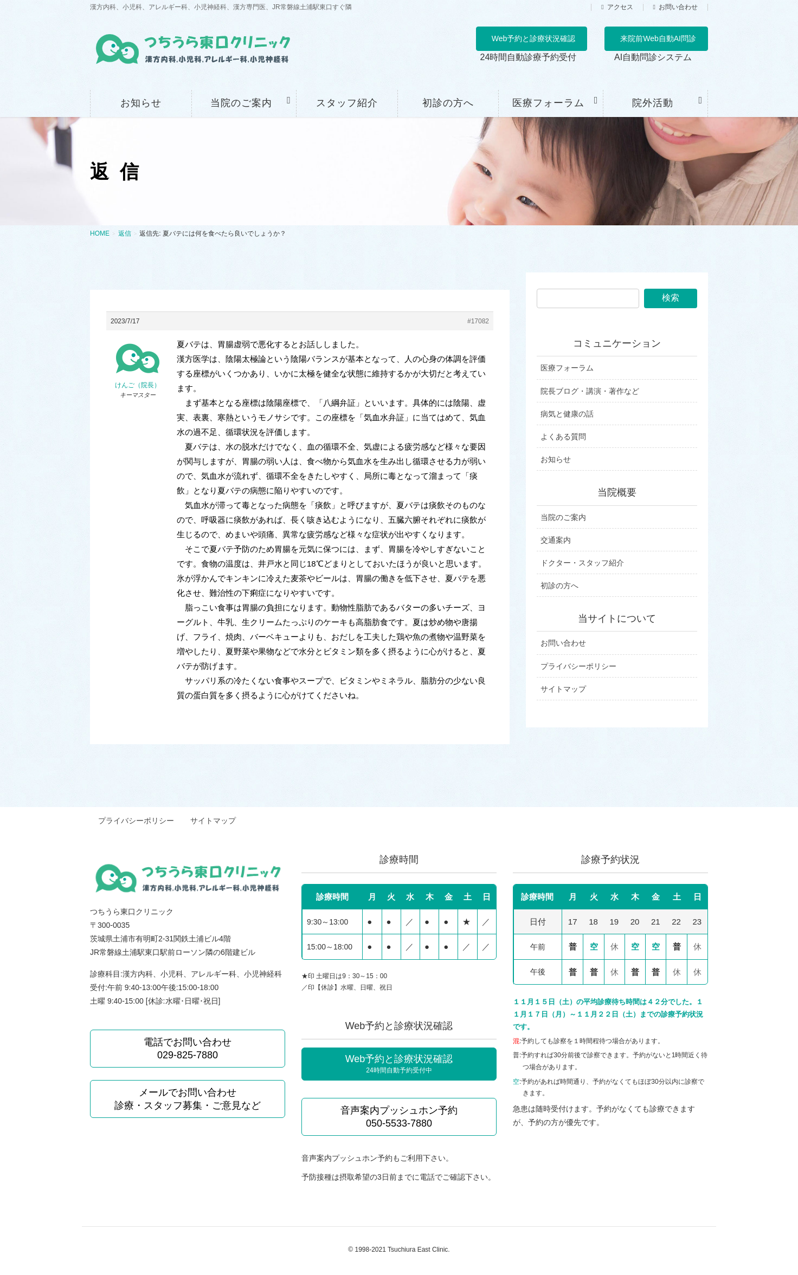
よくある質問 (563, 436)
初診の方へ (559, 585)
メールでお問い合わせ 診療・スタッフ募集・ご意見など (187, 1096)
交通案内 (555, 540)
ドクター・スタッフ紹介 (582, 562)
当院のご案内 (563, 517)
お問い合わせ (678, 7)
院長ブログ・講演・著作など (589, 391)
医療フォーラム (567, 367)
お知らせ (555, 459)
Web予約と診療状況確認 (534, 38)
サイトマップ (563, 689)
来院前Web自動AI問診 (658, 38)
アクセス (620, 7)
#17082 (478, 321)
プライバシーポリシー (578, 666)
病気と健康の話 (567, 413)
